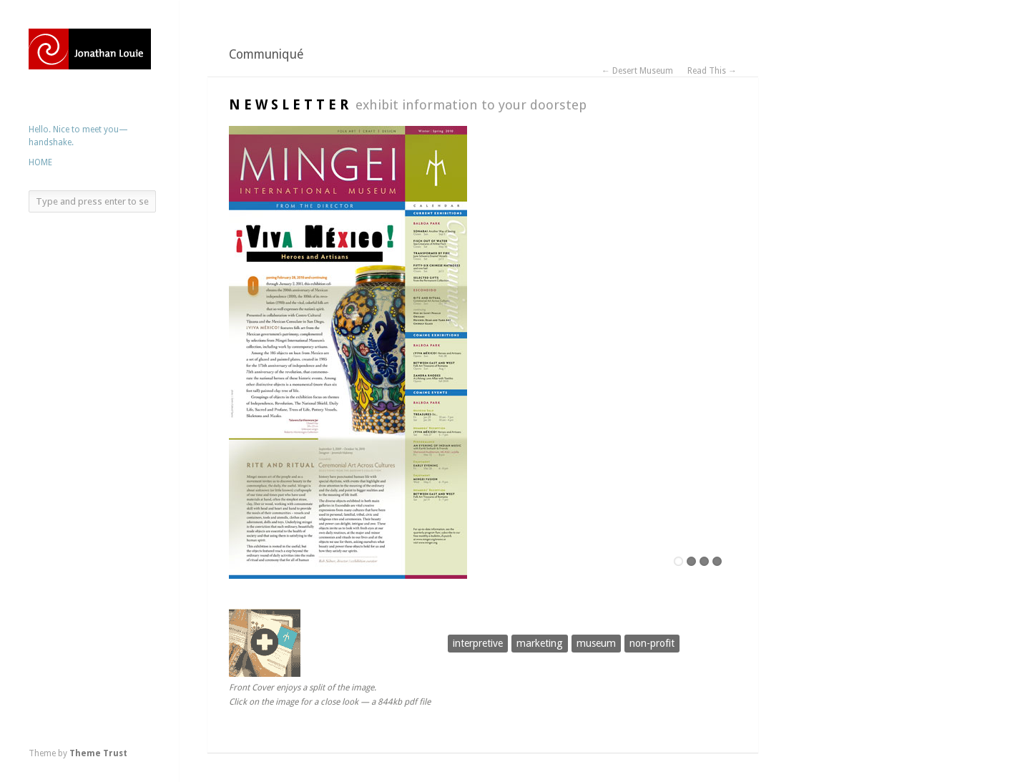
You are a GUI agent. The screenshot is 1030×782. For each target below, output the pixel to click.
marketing (539, 643)
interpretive (478, 643)
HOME (40, 162)
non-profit (652, 643)
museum (596, 643)
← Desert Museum (637, 71)
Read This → (712, 71)
